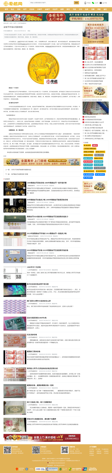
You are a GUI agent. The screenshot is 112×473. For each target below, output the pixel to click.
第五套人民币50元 (100, 151)
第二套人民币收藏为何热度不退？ (95, 78)
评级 (99, 9)
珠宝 (68, 9)
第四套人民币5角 (88, 158)
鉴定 (105, 9)
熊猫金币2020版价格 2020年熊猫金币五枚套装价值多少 (47, 217)
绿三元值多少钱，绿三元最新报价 (39, 402)
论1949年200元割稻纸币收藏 (94, 81)
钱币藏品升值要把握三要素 (19, 174)
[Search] (51, 2)
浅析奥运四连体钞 (90, 117)
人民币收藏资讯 (22, 23)
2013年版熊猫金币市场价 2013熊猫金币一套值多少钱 (46, 233)
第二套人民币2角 (88, 168)
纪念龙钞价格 (32, 335)
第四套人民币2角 (98, 158)
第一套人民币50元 (100, 174)
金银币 (47, 9)
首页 (6, 9)
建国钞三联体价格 (33, 351)
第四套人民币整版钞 (89, 151)
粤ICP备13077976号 (59, 465)
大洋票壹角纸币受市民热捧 (93, 119)
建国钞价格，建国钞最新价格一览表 (40, 385)
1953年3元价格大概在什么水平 (94, 122)
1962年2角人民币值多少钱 (93, 125)
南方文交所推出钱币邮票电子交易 (95, 67)
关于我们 (91, 449)
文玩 (80, 9)
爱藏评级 (91, 451)
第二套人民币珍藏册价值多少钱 (94, 133)
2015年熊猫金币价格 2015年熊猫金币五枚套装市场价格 (47, 250)
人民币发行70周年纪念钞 (90, 148)
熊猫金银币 (31, 185)
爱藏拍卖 (99, 451)
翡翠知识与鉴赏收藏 (91, 73)
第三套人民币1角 (98, 161)
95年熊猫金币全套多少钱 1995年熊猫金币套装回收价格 (47, 200)
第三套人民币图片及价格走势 (94, 128)
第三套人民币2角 (88, 161)
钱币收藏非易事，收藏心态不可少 (95, 75)
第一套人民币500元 (100, 171)
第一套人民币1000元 (89, 171)
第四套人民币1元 (99, 155)
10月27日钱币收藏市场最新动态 (21, 169)
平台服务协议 (105, 449)
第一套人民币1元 (88, 177)
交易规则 (106, 451)
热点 (12, 9)
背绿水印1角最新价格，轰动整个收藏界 (41, 419)
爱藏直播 (99, 453)
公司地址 (91, 455)
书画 (74, 9)
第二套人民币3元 (88, 164)
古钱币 (39, 9)
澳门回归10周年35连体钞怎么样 (39, 301)
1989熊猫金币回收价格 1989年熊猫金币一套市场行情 (46, 183)
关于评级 (98, 449)
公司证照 (106, 453)
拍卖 (86, 9)
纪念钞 (31, 9)
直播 (92, 9)
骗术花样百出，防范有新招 (93, 70)
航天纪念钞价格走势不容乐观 (38, 284)
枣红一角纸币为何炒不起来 (93, 84)
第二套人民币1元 (98, 164)
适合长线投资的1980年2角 (37, 318)
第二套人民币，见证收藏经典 (94, 62)
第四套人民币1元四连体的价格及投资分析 (42, 368)
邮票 (62, 9)
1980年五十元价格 (34, 267)
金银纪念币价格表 (33, 236)
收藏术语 (95, 145)
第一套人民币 (87, 145)
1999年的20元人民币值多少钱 (94, 138)
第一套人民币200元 (88, 174)
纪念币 (55, 9)
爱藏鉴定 (91, 453)
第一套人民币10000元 (99, 168)
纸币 (24, 9)
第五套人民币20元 (88, 155)
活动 (18, 9)
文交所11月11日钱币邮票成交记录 (95, 64)
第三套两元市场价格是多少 (93, 136)
